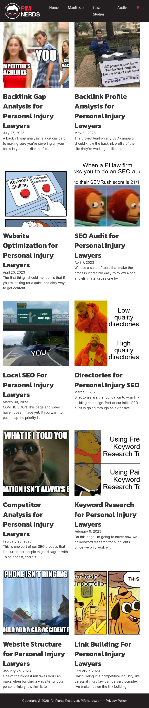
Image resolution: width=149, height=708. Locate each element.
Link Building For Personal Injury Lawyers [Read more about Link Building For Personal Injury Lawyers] (102, 654)
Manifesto (76, 7)
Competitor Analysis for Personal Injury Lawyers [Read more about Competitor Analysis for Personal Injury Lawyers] (28, 519)
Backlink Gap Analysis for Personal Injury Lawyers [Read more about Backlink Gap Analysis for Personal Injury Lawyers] (28, 111)
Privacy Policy (116, 701)
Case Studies (98, 10)
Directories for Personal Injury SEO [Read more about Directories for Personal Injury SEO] (106, 380)
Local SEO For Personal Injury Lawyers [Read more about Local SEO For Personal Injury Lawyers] (28, 385)
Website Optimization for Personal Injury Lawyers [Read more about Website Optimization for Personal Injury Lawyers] (30, 250)
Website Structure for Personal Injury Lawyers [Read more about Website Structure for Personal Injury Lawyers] (34, 654)
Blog (140, 7)
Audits (122, 7)
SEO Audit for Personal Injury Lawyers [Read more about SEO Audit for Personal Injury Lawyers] (99, 245)
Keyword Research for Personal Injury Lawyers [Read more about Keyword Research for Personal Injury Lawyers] (105, 514)
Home (54, 7)
